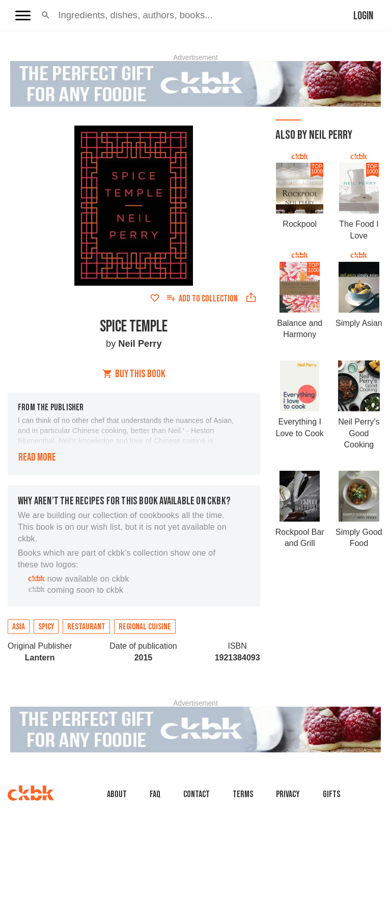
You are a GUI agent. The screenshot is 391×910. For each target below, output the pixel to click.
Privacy (288, 794)
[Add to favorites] (155, 298)
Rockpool (300, 224)
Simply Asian (359, 323)
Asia (18, 627)
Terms (243, 794)
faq (155, 794)
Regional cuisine (145, 627)
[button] (45, 15)
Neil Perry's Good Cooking (358, 433)
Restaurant (86, 627)
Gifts (331, 794)
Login (363, 16)
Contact (196, 794)
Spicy (46, 627)
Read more (37, 457)
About (117, 794)
